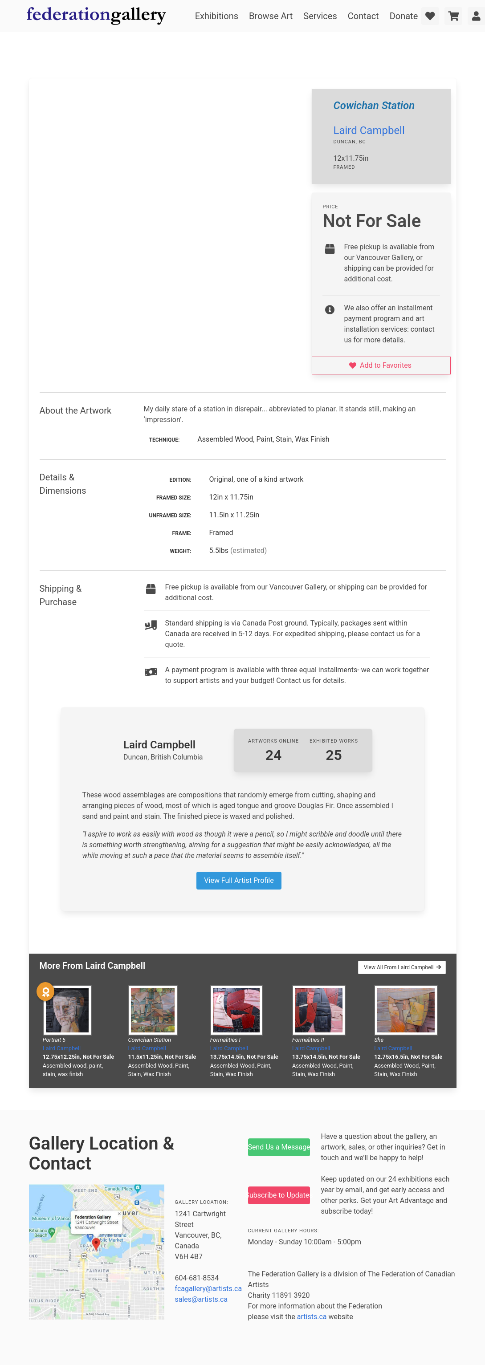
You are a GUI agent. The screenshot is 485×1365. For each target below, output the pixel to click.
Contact (363, 16)
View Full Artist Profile (238, 880)
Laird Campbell (368, 130)
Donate (404, 16)
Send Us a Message (279, 1147)
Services (320, 16)
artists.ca (312, 1316)
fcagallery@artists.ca (208, 1288)
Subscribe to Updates (279, 1195)
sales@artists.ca (201, 1299)
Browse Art (271, 16)
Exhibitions (216, 16)
